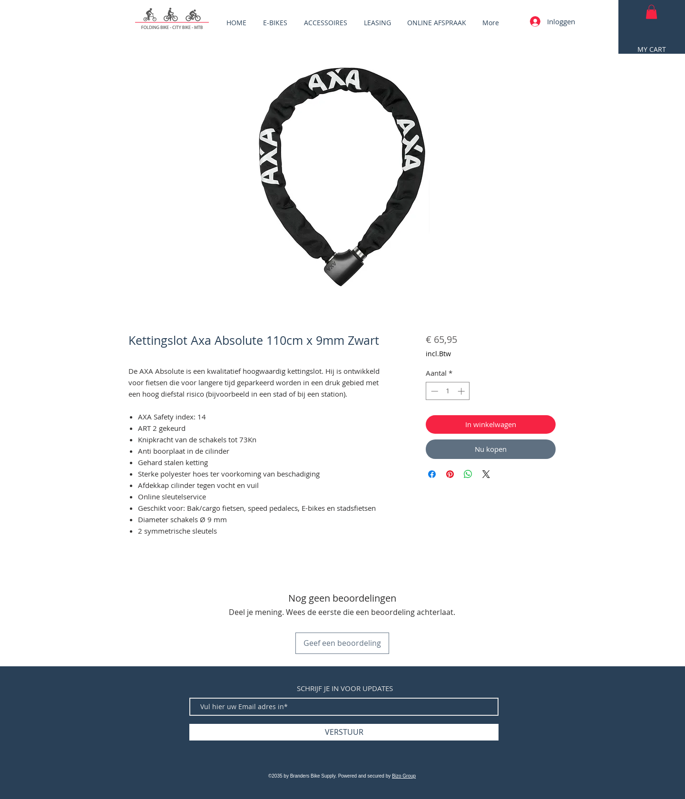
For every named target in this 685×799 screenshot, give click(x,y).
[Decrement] (433, 391)
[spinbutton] (448, 391)
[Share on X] (486, 474)
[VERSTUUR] (344, 732)
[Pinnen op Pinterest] (450, 474)
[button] (651, 12)
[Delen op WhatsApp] (468, 474)
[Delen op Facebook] (432, 474)
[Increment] (462, 391)
